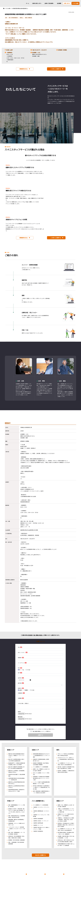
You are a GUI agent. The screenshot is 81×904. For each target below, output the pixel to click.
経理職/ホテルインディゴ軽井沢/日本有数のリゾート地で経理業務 (66, 814)
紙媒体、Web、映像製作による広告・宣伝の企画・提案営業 (41, 769)
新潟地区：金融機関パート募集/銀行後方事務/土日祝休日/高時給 (66, 771)
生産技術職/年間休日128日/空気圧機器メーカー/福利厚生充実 (16, 779)
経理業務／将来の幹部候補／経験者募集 (16, 840)
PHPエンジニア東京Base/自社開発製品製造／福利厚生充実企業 (66, 754)
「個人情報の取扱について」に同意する (40, 731)
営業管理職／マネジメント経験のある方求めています (16, 824)
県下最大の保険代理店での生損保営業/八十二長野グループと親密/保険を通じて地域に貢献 (41, 787)
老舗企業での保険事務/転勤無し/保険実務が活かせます (41, 760)
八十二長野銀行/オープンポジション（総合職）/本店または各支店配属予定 (66, 763)
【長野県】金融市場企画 (38, 823)
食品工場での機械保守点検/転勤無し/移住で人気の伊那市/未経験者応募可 (16, 767)
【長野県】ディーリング (38, 825)
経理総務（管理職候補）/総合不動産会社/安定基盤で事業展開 (41, 763)
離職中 (26, 690)
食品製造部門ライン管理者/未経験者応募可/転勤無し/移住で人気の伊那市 (16, 763)
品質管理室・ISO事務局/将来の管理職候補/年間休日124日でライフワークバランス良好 (41, 778)
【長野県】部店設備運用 (38, 818)
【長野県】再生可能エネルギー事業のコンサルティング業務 (41, 828)
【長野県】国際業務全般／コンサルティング (41, 811)
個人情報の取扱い (38, 635)
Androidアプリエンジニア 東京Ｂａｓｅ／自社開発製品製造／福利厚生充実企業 (66, 759)
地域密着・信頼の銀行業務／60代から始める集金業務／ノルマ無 (66, 837)
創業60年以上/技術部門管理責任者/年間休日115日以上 (16, 782)
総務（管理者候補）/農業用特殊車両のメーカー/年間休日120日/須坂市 (41, 792)
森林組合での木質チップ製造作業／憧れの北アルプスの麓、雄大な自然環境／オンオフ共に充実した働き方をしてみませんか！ (16, 811)
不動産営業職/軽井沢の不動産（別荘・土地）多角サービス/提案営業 (66, 844)
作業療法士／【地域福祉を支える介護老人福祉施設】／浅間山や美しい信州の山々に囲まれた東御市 (66, 819)
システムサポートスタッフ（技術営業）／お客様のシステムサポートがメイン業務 (16, 828)
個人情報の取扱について (32, 729)
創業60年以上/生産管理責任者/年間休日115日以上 (16, 786)
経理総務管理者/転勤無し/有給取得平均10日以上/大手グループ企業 (16, 790)
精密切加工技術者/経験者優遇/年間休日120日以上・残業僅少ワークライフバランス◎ (16, 755)
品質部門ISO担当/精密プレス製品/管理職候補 (16, 775)
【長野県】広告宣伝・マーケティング (40, 820)
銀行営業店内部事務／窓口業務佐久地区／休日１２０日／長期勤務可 (66, 833)
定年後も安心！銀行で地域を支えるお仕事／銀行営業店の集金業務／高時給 (66, 840)
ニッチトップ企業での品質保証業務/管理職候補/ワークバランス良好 (41, 782)
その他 (28, 670)
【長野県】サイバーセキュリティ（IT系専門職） (41, 815)
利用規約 (30, 635)
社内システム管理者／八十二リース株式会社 (41, 773)
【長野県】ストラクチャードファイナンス (41, 808)
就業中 (20, 690)
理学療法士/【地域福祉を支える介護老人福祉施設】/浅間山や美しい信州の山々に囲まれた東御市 (66, 825)
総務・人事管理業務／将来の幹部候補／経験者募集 (16, 843)
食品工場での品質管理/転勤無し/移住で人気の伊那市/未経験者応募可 (16, 760)
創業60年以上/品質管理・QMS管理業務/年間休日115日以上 (16, 771)
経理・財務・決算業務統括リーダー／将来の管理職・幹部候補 (16, 833)
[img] (73, 3)
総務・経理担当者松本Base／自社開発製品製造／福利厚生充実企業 (16, 816)
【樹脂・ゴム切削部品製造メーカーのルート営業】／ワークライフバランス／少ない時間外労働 (66, 810)
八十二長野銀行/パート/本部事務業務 (40, 766)
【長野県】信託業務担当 (38, 831)
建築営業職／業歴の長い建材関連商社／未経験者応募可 (16, 820)
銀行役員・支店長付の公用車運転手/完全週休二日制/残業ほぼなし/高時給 (66, 767)
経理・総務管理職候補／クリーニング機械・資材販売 (16, 805)
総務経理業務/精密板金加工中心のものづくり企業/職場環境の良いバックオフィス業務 (41, 755)
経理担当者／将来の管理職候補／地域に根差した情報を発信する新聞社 (16, 837)
